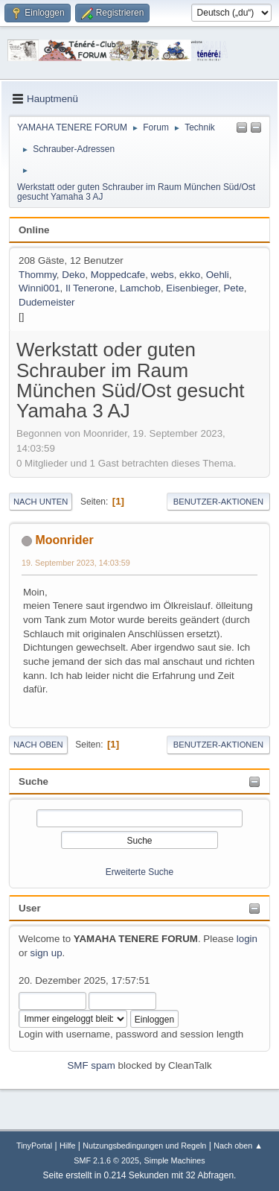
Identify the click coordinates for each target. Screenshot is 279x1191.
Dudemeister (47, 302)
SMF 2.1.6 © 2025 (106, 1160)
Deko (73, 274)
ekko (189, 274)
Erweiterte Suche (139, 872)
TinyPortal (34, 1145)
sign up (46, 952)
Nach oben (38, 744)
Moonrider (64, 540)
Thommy (38, 274)
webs (162, 274)
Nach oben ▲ (238, 1145)
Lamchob (140, 288)
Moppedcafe (118, 274)
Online (34, 230)
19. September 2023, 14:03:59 (76, 562)
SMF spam (91, 1065)
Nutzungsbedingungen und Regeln (144, 1145)
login (247, 938)
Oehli (217, 274)
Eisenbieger (192, 288)
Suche (33, 781)
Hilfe (68, 1145)
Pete (233, 288)
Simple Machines (174, 1160)
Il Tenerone (90, 288)
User (30, 908)
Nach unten (40, 501)
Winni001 (39, 288)
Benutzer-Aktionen (218, 501)
